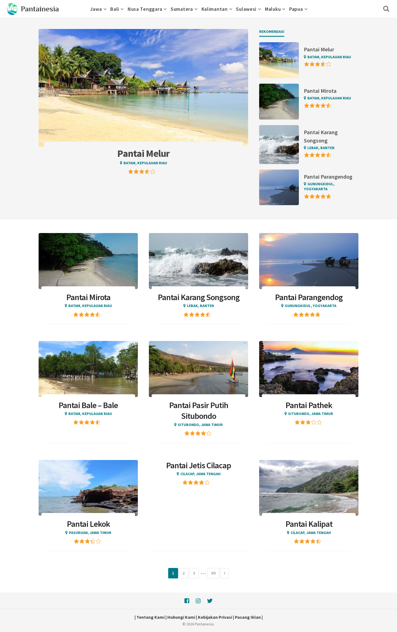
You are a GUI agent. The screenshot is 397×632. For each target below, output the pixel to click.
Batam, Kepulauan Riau (145, 162)
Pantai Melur (319, 49)
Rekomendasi (271, 31)
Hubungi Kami (181, 617)
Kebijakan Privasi (215, 617)
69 (213, 573)
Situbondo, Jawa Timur (200, 424)
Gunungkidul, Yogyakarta (319, 186)
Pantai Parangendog (328, 176)
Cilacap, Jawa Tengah (200, 473)
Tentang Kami (150, 617)
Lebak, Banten (320, 147)
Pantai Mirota (320, 90)
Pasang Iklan (248, 617)
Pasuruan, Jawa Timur (90, 532)
